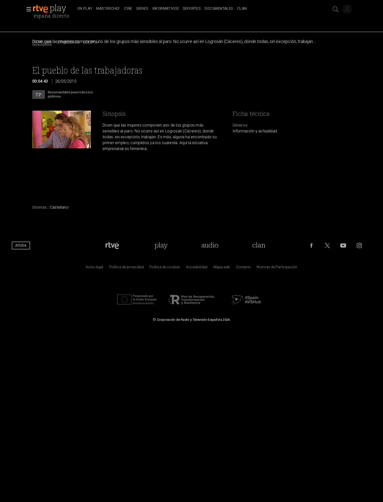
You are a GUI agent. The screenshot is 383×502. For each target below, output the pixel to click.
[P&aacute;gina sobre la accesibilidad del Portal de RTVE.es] (197, 268)
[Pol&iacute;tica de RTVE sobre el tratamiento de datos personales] (126, 268)
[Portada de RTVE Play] (161, 245)
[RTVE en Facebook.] (311, 245)
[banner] (54, 9)
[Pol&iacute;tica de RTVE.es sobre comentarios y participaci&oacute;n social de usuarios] (277, 268)
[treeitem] (85, 9)
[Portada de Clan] (259, 245)
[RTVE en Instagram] (359, 245)
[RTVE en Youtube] (343, 245)
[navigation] (197, 9)
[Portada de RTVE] (112, 245)
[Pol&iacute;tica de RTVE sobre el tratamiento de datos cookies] (164, 268)
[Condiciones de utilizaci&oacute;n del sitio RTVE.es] (94, 268)
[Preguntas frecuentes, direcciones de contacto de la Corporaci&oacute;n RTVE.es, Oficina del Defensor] (243, 268)
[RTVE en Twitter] (327, 245)
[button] (27, 9)
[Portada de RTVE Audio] (210, 245)
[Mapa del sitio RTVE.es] (221, 268)
